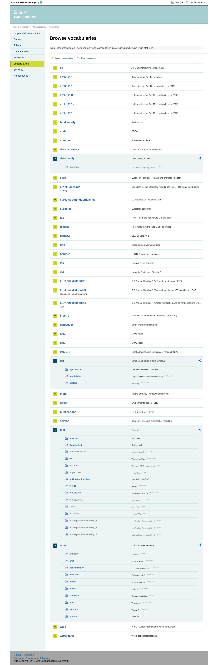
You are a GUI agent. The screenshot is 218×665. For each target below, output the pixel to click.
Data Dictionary (39, 27)
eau (71, 458)
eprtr (63, 177)
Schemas (19, 57)
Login (177, 2)
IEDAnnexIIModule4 (73, 302)
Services (18, 69)
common (66, 140)
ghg (62, 244)
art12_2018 (67, 86)
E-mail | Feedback (24, 654)
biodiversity (68, 122)
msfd (63, 393)
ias (62, 263)
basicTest (75, 438)
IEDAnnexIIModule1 (73, 281)
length (73, 581)
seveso (64, 420)
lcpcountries (76, 369)
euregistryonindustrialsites (77, 199)
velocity (74, 609)
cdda (63, 131)
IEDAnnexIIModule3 (73, 290)
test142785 (75, 492)
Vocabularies (21, 63)
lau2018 (65, 351)
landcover (66, 324)
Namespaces (21, 75)
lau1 (63, 333)
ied (62, 272)
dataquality (67, 158)
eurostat (65, 208)
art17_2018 (67, 113)
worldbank (67, 635)
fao (62, 217)
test (62, 430)
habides (65, 254)
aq (61, 67)
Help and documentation (27, 33)
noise (63, 402)
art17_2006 (67, 95)
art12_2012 (67, 77)
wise (63, 626)
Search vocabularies (64, 58)
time (72, 602)
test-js (73, 486)
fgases (64, 226)
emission (74, 574)
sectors (73, 383)
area (72, 561)
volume (73, 616)
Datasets (18, 39)
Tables (17, 45)
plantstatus (75, 376)
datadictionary (69, 149)
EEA (28, 2)
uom (63, 545)
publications (68, 412)
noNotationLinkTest (80, 479)
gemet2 (65, 235)
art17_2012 (67, 104)
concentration (77, 567)
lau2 (63, 342)
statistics (74, 595)
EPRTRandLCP (70, 186)
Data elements (22, 51)
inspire (64, 315)
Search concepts (88, 58)
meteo (73, 588)
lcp (62, 360)
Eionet (27, 27)
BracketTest (76, 445)
